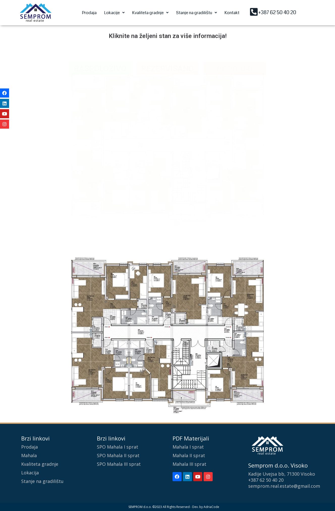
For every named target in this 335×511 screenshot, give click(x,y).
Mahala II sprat (189, 455)
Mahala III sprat (189, 464)
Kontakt (232, 13)
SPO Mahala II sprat (118, 455)
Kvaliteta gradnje (150, 13)
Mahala (29, 455)
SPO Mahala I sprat (117, 447)
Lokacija (30, 473)
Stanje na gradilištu (196, 13)
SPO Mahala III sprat (119, 464)
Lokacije (114, 13)
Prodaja (89, 13)
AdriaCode (211, 507)
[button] (114, 13)
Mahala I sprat (188, 447)
